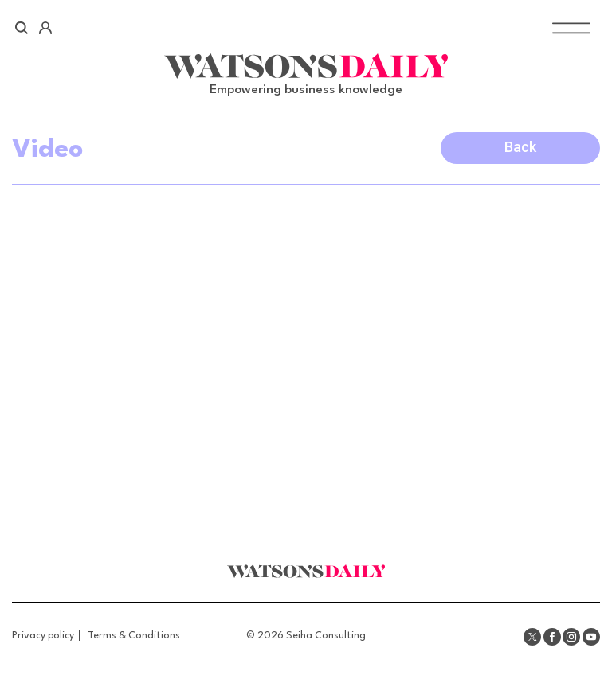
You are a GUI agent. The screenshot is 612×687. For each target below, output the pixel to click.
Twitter (532, 637)
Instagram (571, 637)
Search (22, 28)
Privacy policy (43, 635)
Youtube (591, 637)
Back (520, 147)
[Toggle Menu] (571, 28)
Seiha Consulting (326, 635)
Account (45, 28)
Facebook (552, 637)
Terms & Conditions (134, 635)
